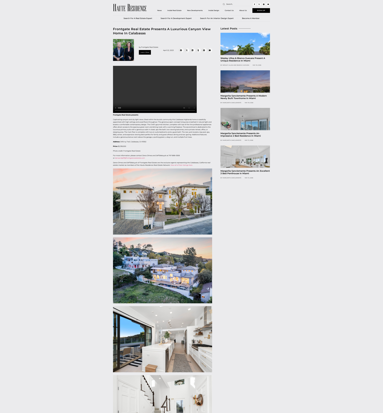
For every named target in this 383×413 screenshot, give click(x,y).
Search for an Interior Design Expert (217, 18)
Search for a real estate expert (138, 18)
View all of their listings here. (181, 165)
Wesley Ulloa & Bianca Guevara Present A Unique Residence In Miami (242, 59)
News (159, 11)
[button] (181, 50)
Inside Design (213, 11)
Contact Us (229, 11)
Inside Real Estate (174, 11)
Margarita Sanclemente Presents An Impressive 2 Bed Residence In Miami (240, 134)
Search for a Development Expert (176, 18)
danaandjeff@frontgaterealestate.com (130, 158)
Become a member (251, 18)
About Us (243, 11)
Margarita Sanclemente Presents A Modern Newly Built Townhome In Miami (243, 97)
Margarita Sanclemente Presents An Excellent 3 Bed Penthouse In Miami (245, 172)
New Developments (194, 11)
